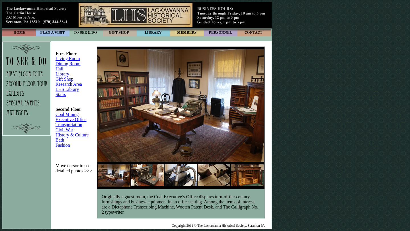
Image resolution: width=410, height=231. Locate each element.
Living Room (68, 58)
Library (62, 73)
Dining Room (68, 63)
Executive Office (71, 119)
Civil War (64, 129)
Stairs (61, 94)
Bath (60, 140)
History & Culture (72, 134)
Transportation (69, 124)
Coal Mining (67, 114)
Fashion (63, 145)
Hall (59, 68)
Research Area (69, 84)
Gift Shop (64, 79)
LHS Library (67, 89)
